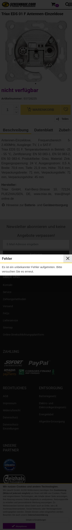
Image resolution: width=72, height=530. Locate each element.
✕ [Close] (67, 258)
